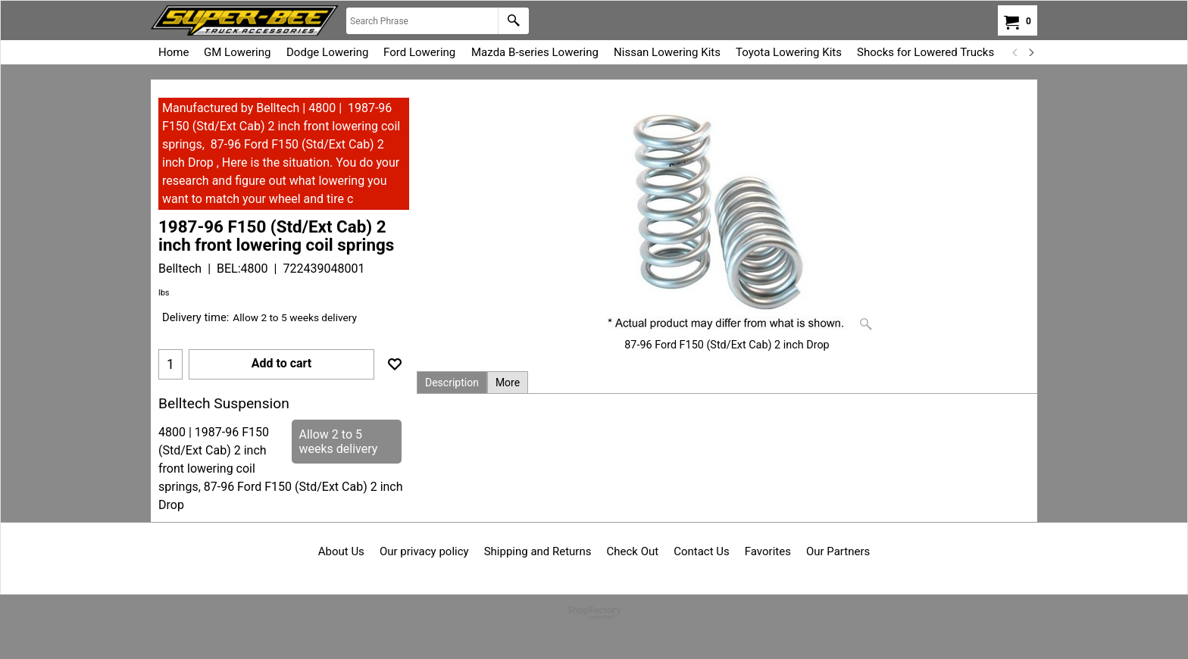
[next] (1030, 52)
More (508, 382)
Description (452, 382)
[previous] (1015, 52)
